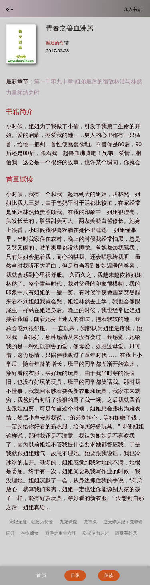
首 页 (41, 575)
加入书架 (134, 9)
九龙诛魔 (68, 521)
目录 (75, 575)
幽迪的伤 (55, 42)
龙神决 (90, 521)
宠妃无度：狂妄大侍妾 (31, 521)
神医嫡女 (30, 533)
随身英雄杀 (126, 533)
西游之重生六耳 (60, 533)
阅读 (108, 575)
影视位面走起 (95, 533)
